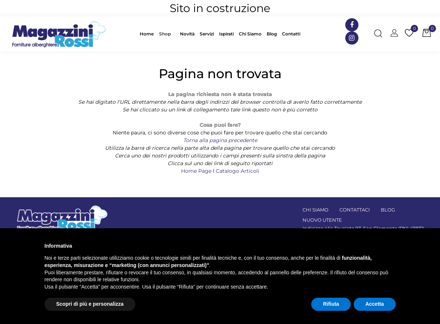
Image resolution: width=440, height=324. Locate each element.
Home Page (197, 171)
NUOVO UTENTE (322, 220)
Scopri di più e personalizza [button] (90, 304)
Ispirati (226, 34)
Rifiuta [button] (331, 304)
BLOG (388, 210)
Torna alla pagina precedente (220, 140)
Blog (272, 34)
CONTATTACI (354, 210)
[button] (166, 34)
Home (147, 34)
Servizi (207, 34)
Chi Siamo (250, 34)
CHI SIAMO (315, 210)
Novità (187, 34)
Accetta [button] (374, 304)
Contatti (291, 34)
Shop (165, 34)
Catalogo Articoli (237, 171)
